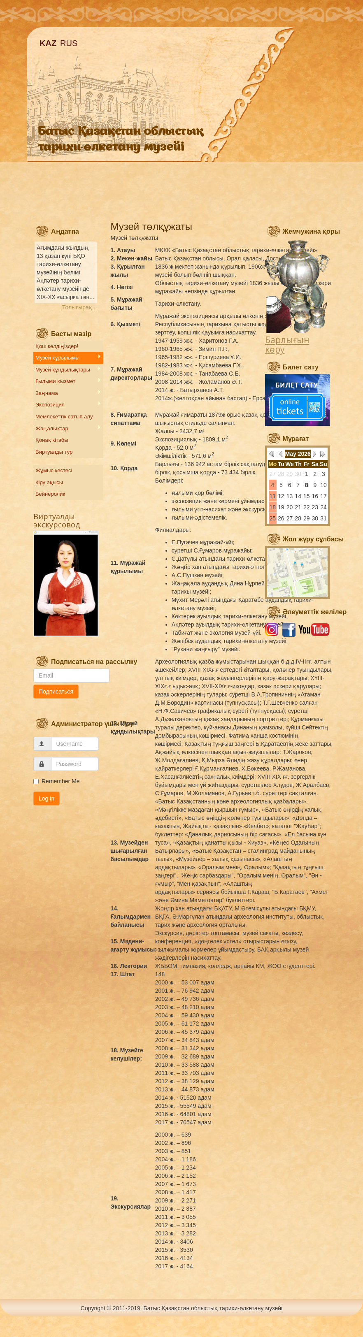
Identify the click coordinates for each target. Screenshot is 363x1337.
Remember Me (56, 781)
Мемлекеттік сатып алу (64, 416)
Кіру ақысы (49, 482)
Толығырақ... (79, 307)
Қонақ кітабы (51, 440)
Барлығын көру (287, 344)
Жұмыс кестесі (53, 470)
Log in (46, 798)
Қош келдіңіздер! (56, 346)
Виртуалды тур (53, 452)
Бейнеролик (50, 494)
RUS (68, 43)
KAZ (48, 43)
